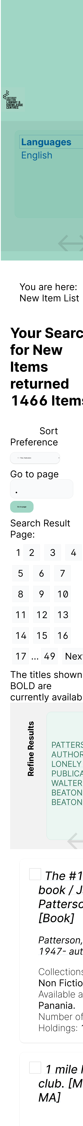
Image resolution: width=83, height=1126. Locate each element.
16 (63, 635)
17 (21, 656)
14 (21, 635)
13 (63, 614)
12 (42, 614)
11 (21, 614)
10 (63, 594)
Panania (55, 1005)
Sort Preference (34, 436)
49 (50, 656)
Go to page (34, 473)
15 (42, 635)
